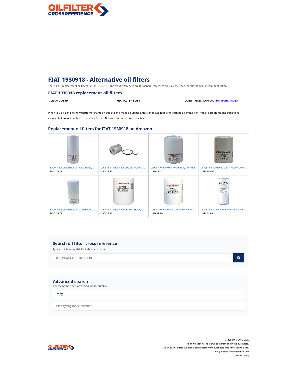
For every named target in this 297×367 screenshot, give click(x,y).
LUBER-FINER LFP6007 (200, 100)
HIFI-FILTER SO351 (129, 100)
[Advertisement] (148, 46)
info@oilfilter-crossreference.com (231, 351)
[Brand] (148, 294)
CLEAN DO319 (58, 100)
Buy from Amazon (227, 100)
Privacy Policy (242, 355)
